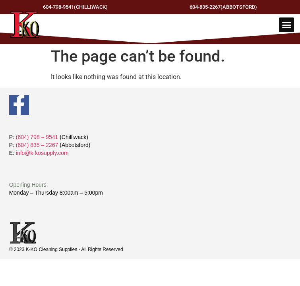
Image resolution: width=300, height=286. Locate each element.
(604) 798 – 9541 (37, 137)
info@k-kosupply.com (42, 153)
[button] (286, 25)
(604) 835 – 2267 (37, 145)
